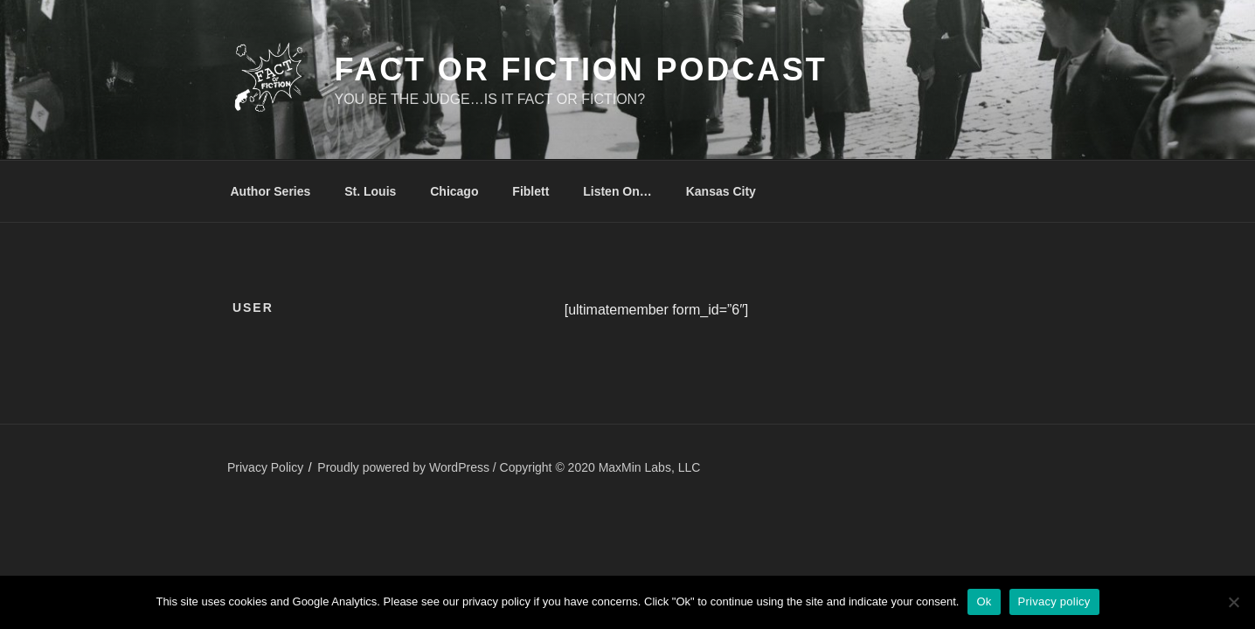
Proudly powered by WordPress (405, 467)
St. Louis (370, 191)
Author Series (271, 191)
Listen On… (617, 191)
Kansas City (721, 191)
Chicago (454, 191)
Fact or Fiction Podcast (580, 69)
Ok (983, 601)
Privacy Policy (265, 467)
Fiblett (530, 191)
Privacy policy (1054, 601)
